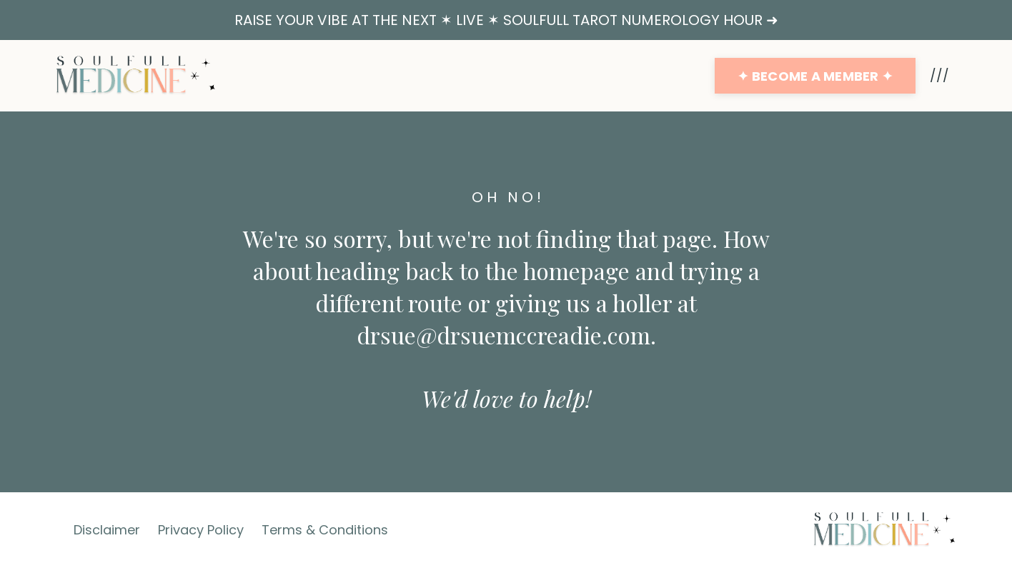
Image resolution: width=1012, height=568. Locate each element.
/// (939, 75)
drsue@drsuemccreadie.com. (506, 334)
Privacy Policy (201, 530)
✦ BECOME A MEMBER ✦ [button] (815, 76)
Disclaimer (107, 530)
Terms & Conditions (325, 530)
